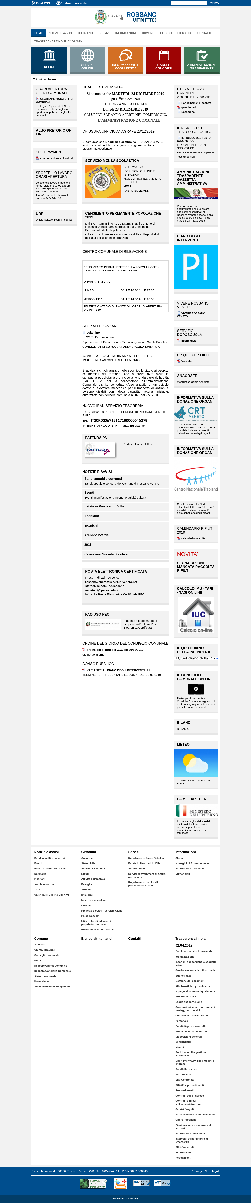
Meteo (183, 744)
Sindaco (39, 944)
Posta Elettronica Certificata (116, 571)
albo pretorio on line (54, 132)
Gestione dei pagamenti (190, 980)
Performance (183, 1074)
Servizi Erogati (184, 1109)
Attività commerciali (93, 878)
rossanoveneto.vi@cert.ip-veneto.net (111, 581)
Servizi (104, 33)
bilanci (179, 1047)
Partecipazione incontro (196, 102)
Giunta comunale (44, 949)
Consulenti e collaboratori (191, 1015)
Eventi (89, 492)
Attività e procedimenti (189, 1085)
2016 (88, 544)
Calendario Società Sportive (106, 554)
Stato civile (88, 863)
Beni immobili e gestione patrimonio (190, 1054)
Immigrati (87, 894)
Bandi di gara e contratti (190, 1026)
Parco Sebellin (90, 915)
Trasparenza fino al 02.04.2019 (58, 41)
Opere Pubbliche (185, 1119)
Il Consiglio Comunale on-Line (195, 677)
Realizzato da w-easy (125, 1198)
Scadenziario (183, 1041)
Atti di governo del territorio (192, 1031)
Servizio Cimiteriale (93, 868)
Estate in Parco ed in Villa (104, 506)
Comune (148, 33)
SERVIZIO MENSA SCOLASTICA (112, 161)
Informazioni (125, 33)
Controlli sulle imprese (189, 1095)
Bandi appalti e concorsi (103, 479)
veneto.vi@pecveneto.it (101, 590)
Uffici (37, 960)
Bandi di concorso (186, 1069)
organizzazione (184, 956)
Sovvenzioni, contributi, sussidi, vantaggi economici (195, 1009)
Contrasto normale (73, 3)
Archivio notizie (96, 535)
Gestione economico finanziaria (195, 970)
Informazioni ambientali (190, 1133)
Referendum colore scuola (97, 929)
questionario (189, 107)
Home (38, 33)
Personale (181, 1020)
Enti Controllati (184, 1079)
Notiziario (91, 516)
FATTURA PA (96, 438)
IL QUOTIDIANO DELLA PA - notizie (194, 650)
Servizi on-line (137, 868)
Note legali (212, 1171)
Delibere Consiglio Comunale (52, 970)
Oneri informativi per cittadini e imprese (194, 1062)
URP (39, 214)
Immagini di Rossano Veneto (193, 863)
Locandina (188, 111)
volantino (93, 332)
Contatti (204, 33)
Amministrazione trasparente (52, 986)
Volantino (187, 361)
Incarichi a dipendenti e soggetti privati (195, 963)
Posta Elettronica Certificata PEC (121, 594)
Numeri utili (182, 873)
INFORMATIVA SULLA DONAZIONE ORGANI (195, 399)
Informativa (188, 340)
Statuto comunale (45, 976)
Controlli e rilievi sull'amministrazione (188, 1102)
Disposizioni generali (188, 1036)
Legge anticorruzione (188, 1001)
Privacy (196, 1171)
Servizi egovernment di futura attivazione (146, 875)
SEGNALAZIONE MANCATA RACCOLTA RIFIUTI (195, 567)
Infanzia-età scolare (93, 900)
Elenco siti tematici (176, 33)
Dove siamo (41, 981)
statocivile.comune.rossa (103, 586)
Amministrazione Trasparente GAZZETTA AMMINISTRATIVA (193, 178)
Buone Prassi (183, 975)
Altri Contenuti (184, 1147)
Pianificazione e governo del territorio (193, 1127)
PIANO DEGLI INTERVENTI (188, 238)
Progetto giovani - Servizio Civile (101, 910)
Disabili (86, 905)
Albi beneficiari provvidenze (192, 986)
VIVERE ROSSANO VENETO (191, 315)
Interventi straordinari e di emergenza (191, 1140)
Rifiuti (85, 873)
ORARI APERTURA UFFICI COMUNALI (54, 100)
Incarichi (91, 525)
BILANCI (184, 723)
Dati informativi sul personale (193, 951)
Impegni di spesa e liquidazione (195, 991)
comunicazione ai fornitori (56, 158)
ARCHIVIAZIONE (185, 996)
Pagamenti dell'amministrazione (195, 1114)
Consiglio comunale (46, 955)
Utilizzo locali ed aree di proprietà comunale (96, 923)
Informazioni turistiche (189, 868)
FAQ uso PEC (97, 614)
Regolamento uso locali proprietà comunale (143, 884)
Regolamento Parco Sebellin (146, 858)
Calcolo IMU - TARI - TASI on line (195, 590)
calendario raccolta (193, 538)
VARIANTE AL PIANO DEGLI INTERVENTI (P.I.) (119, 670)
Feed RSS (43, 3)
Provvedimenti (184, 1090)
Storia (179, 858)
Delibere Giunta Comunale (50, 965)
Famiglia (86, 884)
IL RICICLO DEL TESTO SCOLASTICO (194, 139)
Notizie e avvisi (60, 33)
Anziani (86, 889)
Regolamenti (183, 1157)
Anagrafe (187, 376)
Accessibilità (183, 1152)
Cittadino (85, 33)
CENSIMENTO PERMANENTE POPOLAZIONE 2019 (123, 215)
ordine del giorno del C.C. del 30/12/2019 (115, 649)
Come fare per (191, 799)
